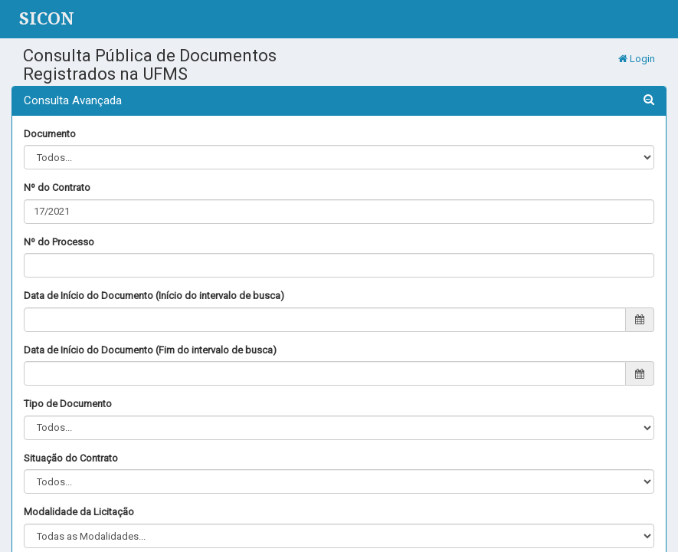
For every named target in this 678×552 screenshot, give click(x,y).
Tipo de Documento (68, 403)
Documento (50, 134)
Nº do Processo (59, 242)
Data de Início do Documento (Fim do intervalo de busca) (150, 350)
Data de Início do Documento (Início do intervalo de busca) (154, 295)
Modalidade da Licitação (79, 512)
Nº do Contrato (57, 187)
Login (636, 58)
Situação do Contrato (71, 458)
